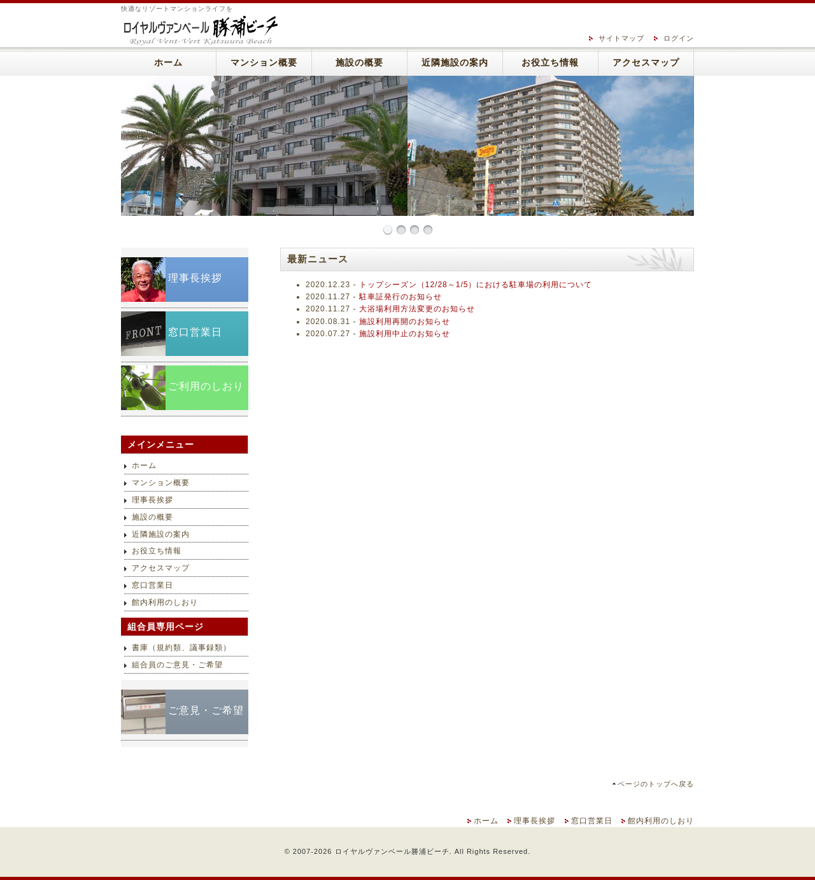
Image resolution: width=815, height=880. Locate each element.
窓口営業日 (195, 332)
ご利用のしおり (206, 386)
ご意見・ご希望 (206, 710)
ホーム (168, 62)
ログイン (678, 38)
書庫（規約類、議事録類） (181, 647)
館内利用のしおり (165, 602)
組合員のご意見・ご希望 (177, 664)
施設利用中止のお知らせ (404, 333)
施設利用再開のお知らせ (404, 321)
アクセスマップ (646, 62)
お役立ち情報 (550, 62)
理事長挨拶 (195, 278)
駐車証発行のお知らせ (400, 296)
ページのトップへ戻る (656, 784)
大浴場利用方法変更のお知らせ (417, 308)
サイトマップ (621, 38)
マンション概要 (263, 62)
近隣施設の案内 (455, 62)
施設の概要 (359, 62)
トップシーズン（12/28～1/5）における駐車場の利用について (476, 284)
